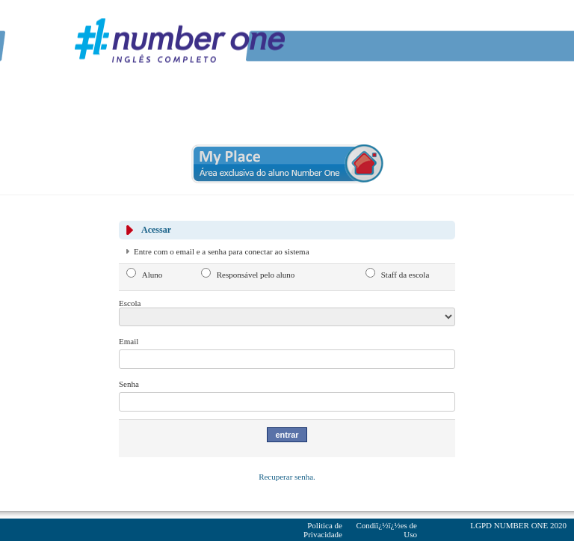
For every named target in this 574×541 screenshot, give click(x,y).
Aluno (152, 274)
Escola (130, 303)
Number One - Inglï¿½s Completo (179, 39)
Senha (129, 383)
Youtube (496, 22)
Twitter (458, 22)
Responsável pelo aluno (255, 274)
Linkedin (477, 22)
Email (128, 341)
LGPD (481, 525)
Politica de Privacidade (322, 530)
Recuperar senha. (287, 476)
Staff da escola (405, 274)
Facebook (440, 22)
